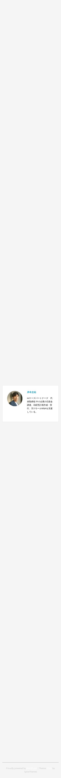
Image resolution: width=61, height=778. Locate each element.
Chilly (49, 768)
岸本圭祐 (31, 392)
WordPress (31, 768)
